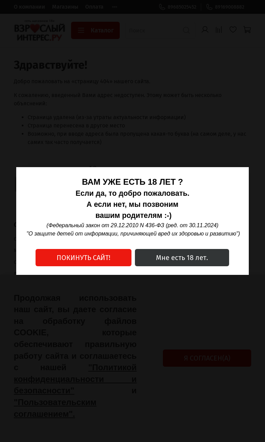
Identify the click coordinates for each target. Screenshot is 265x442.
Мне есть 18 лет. (182, 257)
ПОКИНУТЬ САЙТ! (83, 257)
